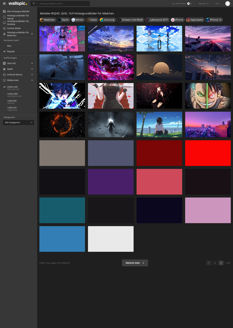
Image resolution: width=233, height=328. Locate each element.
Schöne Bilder (12, 28)
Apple (8, 68)
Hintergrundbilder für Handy (16, 17)
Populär (11, 51)
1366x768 (11, 101)
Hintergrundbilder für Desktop (16, 23)
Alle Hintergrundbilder (16, 11)
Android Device (12, 74)
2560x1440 (22, 87)
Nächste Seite (135, 262)
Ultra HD (9, 63)
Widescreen (11, 80)
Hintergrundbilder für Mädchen (18, 34)
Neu (9, 45)
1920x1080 (12, 94)
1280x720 (11, 107)
